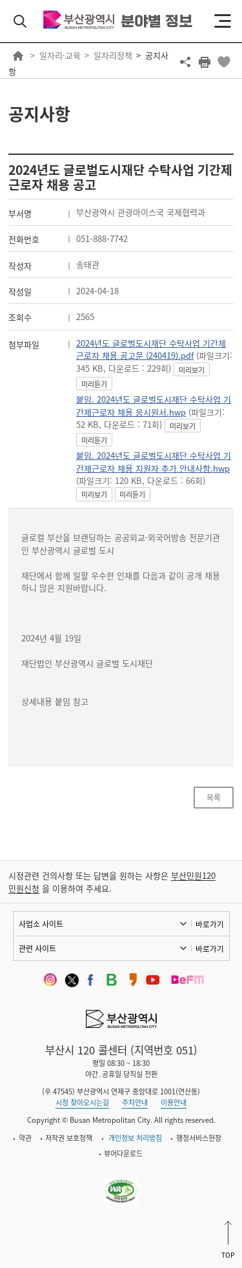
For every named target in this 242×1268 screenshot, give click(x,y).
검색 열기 (20, 21)
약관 (25, 1137)
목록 (214, 797)
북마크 (224, 62)
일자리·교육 (60, 55)
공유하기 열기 (185, 62)
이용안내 (174, 1102)
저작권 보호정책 (68, 1137)
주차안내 (135, 1102)
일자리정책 (113, 55)
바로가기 (210, 924)
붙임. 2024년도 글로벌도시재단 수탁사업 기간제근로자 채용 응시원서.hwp (153, 405)
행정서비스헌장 (198, 1137)
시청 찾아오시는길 (82, 1102)
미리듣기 (94, 384)
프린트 (204, 62)
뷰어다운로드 (123, 1153)
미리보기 (192, 370)
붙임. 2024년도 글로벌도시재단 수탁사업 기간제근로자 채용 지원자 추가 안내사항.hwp (153, 461)
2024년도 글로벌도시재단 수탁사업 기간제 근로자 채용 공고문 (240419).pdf (151, 349)
